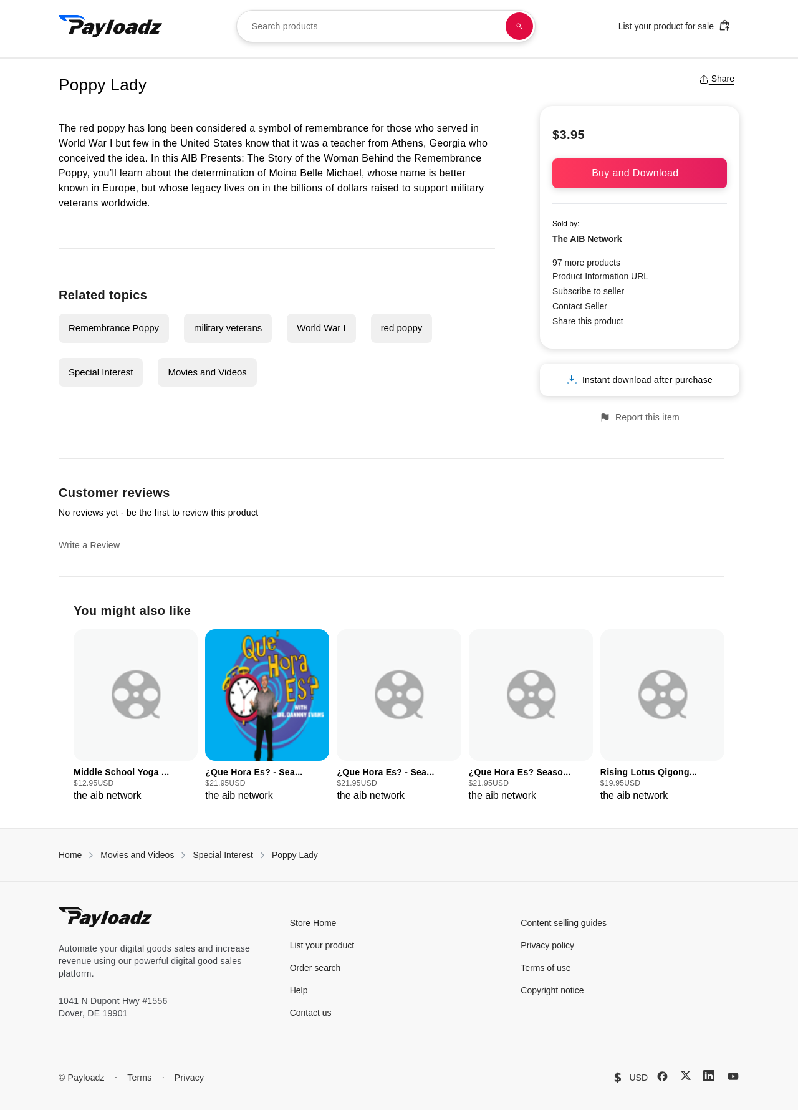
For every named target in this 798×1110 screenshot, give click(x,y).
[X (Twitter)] (686, 1075)
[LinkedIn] (708, 1075)
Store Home (313, 923)
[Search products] (519, 26)
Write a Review (89, 545)
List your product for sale (674, 25)
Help (299, 990)
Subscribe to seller (588, 291)
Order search (315, 968)
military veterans (228, 327)
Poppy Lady (295, 855)
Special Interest (101, 372)
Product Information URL (600, 276)
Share (716, 79)
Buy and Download (640, 173)
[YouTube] (733, 1076)
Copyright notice (552, 990)
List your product (322, 945)
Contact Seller (579, 306)
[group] (136, 716)
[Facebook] (662, 1076)
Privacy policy (547, 945)
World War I (321, 327)
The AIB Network (587, 239)
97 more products (586, 263)
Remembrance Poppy (114, 327)
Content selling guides (564, 923)
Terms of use (545, 968)
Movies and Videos (207, 372)
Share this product (587, 321)
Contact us (311, 1013)
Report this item (640, 417)
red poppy (402, 327)
